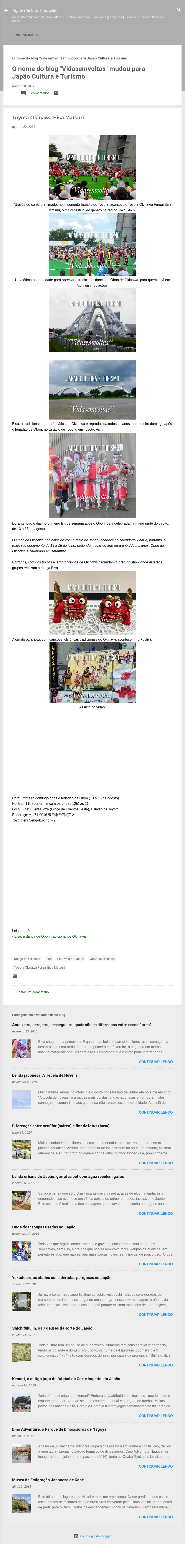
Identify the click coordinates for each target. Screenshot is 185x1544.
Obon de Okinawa (102, 959)
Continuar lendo (156, 1062)
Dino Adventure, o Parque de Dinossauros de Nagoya (59, 1429)
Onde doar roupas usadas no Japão (44, 1227)
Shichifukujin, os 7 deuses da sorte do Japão (52, 1328)
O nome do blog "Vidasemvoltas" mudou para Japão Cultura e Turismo (78, 72)
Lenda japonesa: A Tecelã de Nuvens (45, 1075)
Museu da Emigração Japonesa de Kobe (48, 1480)
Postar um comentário (33, 992)
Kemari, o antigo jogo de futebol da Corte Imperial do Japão (66, 1378)
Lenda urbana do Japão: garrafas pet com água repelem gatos (68, 1176)
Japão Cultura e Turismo (34, 10)
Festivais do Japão (70, 959)
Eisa (49, 959)
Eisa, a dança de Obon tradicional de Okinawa (50, 936)
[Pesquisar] (179, 10)
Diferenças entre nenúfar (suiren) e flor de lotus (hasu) (61, 1126)
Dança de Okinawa (27, 959)
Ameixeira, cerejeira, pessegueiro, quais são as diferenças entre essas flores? (82, 1024)
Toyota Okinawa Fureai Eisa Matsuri (39, 968)
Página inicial (27, 35)
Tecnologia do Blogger (93, 1536)
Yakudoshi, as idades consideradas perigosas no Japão (62, 1277)
